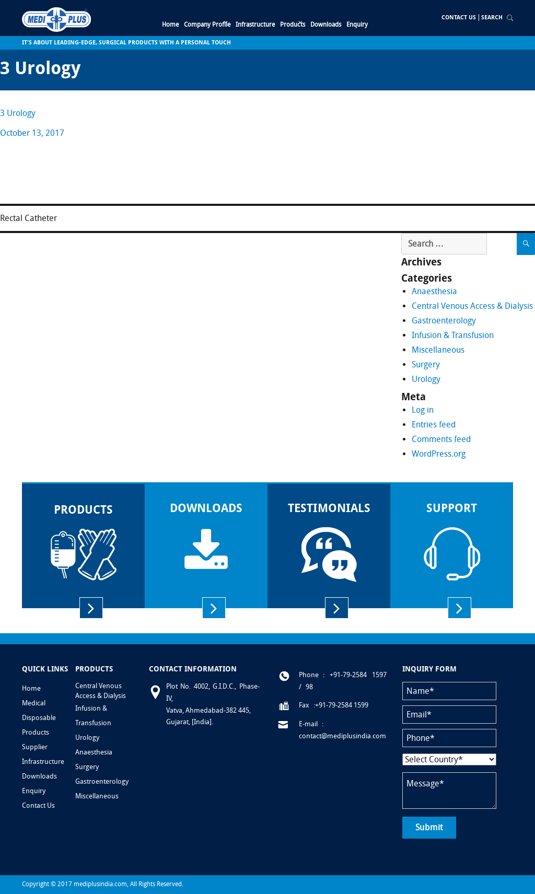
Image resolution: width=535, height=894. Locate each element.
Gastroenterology (444, 321)
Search (492, 17)
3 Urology (18, 113)
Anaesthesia (434, 291)
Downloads (39, 776)
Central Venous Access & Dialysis (472, 306)
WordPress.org (439, 454)
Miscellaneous (438, 350)
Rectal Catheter (28, 218)
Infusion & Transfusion (453, 335)
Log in (423, 410)
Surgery (426, 364)
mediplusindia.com (100, 884)
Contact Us (458, 17)
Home (31, 688)
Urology (426, 379)
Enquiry (33, 791)
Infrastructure (43, 761)
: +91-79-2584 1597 (355, 675)
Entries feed (434, 424)
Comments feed (441, 439)
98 (309, 687)
